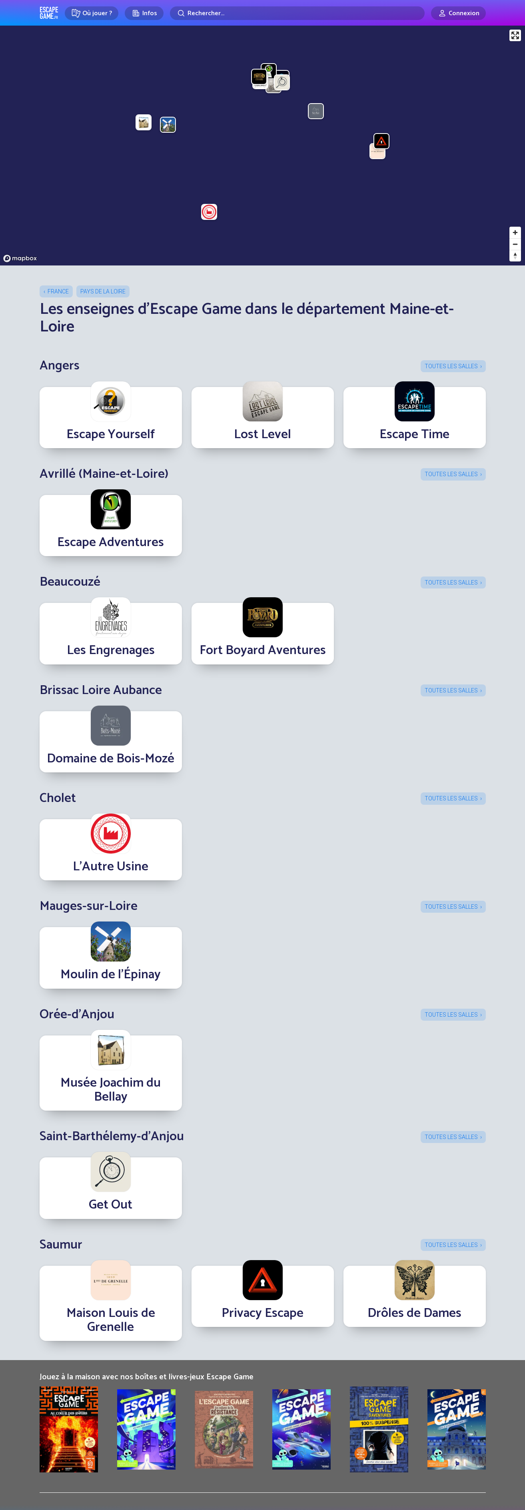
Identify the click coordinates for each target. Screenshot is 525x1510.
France (58, 291)
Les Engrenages (111, 650)
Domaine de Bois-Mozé (110, 758)
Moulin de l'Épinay (110, 974)
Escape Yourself (110, 434)
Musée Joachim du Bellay (110, 1090)
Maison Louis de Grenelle (110, 1320)
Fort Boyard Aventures (263, 650)
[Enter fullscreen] (515, 35)
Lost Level (262, 434)
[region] (262, 145)
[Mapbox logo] (20, 258)
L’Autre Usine (110, 866)
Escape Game (49, 12)
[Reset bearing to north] (515, 255)
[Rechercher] (297, 13)
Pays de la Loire (103, 291)
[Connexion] (458, 13)
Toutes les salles (451, 366)
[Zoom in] (515, 232)
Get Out (110, 1205)
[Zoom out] (515, 244)
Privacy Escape (262, 1313)
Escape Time (414, 434)
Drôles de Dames (414, 1313)
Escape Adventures (110, 542)
